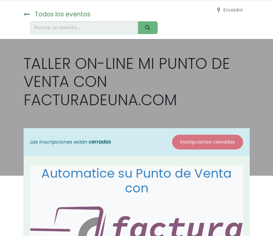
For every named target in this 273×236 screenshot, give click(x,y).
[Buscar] (148, 27)
